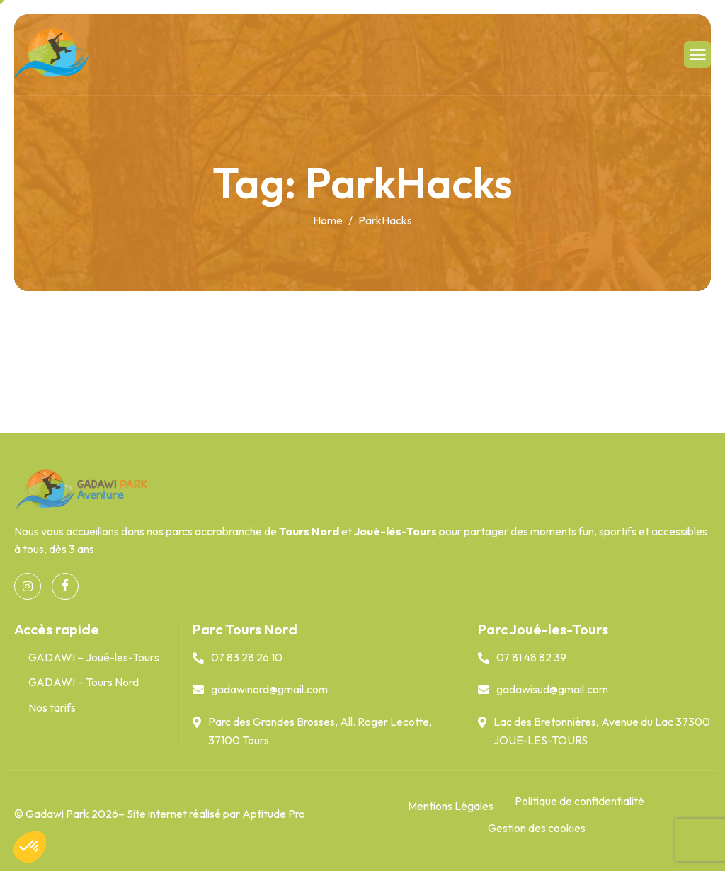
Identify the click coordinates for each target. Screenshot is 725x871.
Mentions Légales (450, 806)
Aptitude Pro (273, 814)
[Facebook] (65, 586)
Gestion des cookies (537, 828)
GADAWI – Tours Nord (83, 682)
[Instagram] (27, 586)
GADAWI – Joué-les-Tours (93, 657)
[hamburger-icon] (697, 54)
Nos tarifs (52, 707)
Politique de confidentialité (579, 801)
